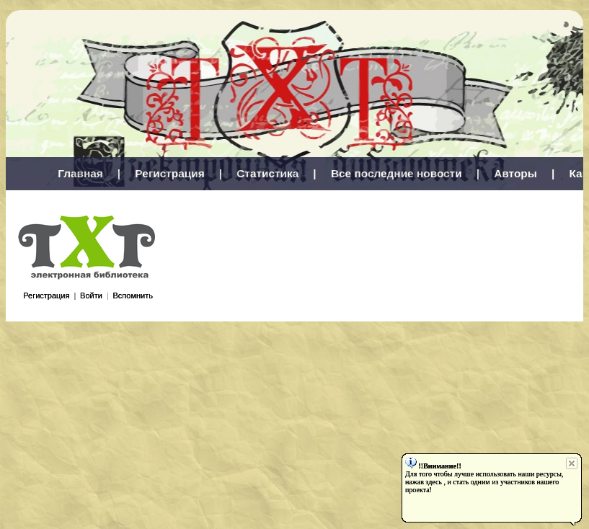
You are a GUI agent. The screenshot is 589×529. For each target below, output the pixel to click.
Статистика (267, 173)
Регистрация (169, 173)
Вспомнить (133, 295)
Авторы (515, 173)
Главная (80, 173)
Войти (91, 295)
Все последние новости (396, 173)
